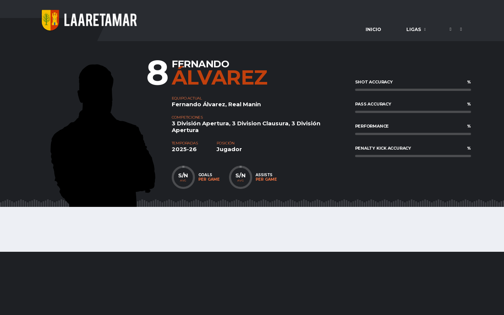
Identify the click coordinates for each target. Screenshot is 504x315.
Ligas (413, 29)
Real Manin (244, 104)
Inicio (373, 29)
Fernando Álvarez (198, 104)
